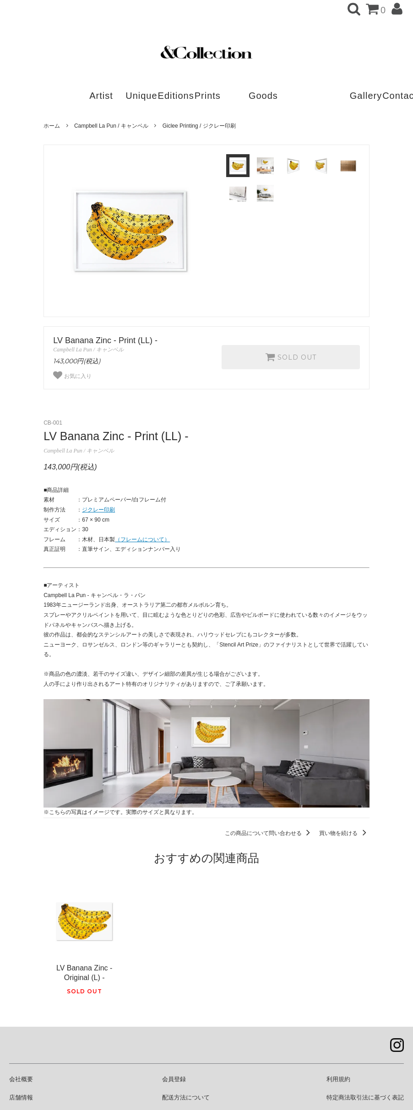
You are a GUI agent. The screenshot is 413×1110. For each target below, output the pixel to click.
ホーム (51, 126)
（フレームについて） (142, 539)
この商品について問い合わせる (269, 833)
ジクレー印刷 (98, 510)
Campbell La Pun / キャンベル (111, 126)
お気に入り (72, 375)
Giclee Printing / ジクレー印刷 (199, 126)
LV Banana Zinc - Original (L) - (84, 972)
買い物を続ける (344, 833)
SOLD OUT (290, 357)
